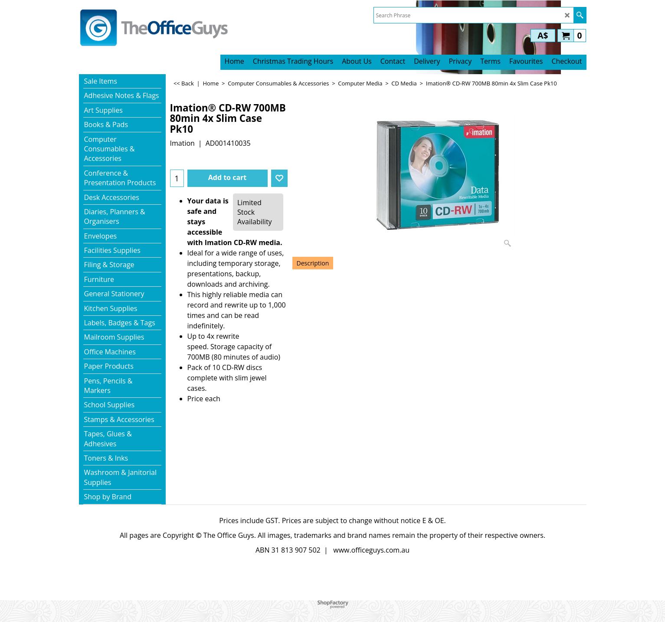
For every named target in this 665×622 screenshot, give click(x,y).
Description (313, 263)
